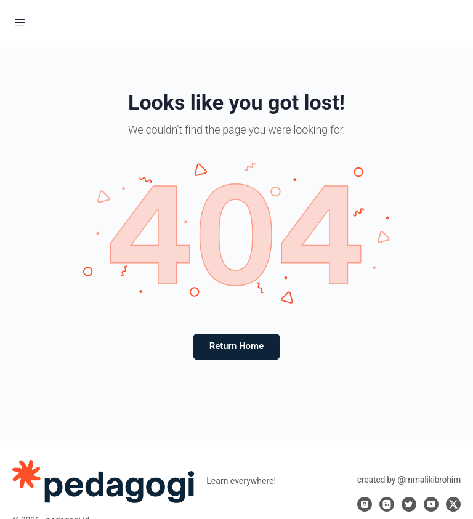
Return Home (236, 346)
